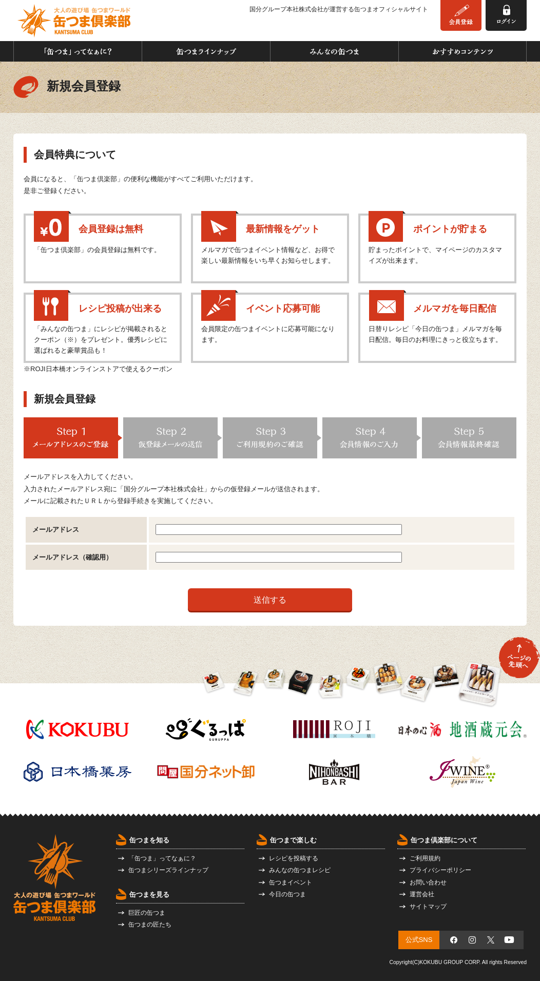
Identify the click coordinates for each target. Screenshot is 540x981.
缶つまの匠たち (149, 924)
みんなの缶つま (334, 51)
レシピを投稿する (293, 858)
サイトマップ (428, 906)
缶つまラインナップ (206, 51)
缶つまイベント (290, 882)
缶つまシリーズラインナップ (168, 870)
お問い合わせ (428, 882)
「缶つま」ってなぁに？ (78, 51)
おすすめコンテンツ (462, 51)
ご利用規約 (425, 858)
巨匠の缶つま (146, 912)
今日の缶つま (287, 894)
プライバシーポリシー (440, 870)
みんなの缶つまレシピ (300, 870)
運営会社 (422, 894)
